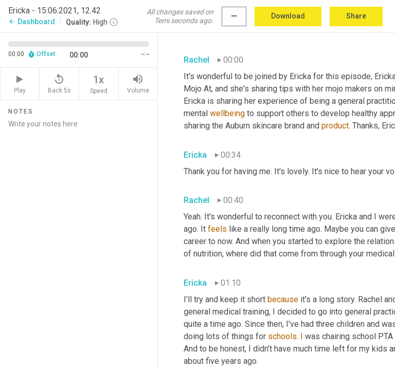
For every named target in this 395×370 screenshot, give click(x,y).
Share (356, 16)
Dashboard (31, 21)
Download (288, 16)
